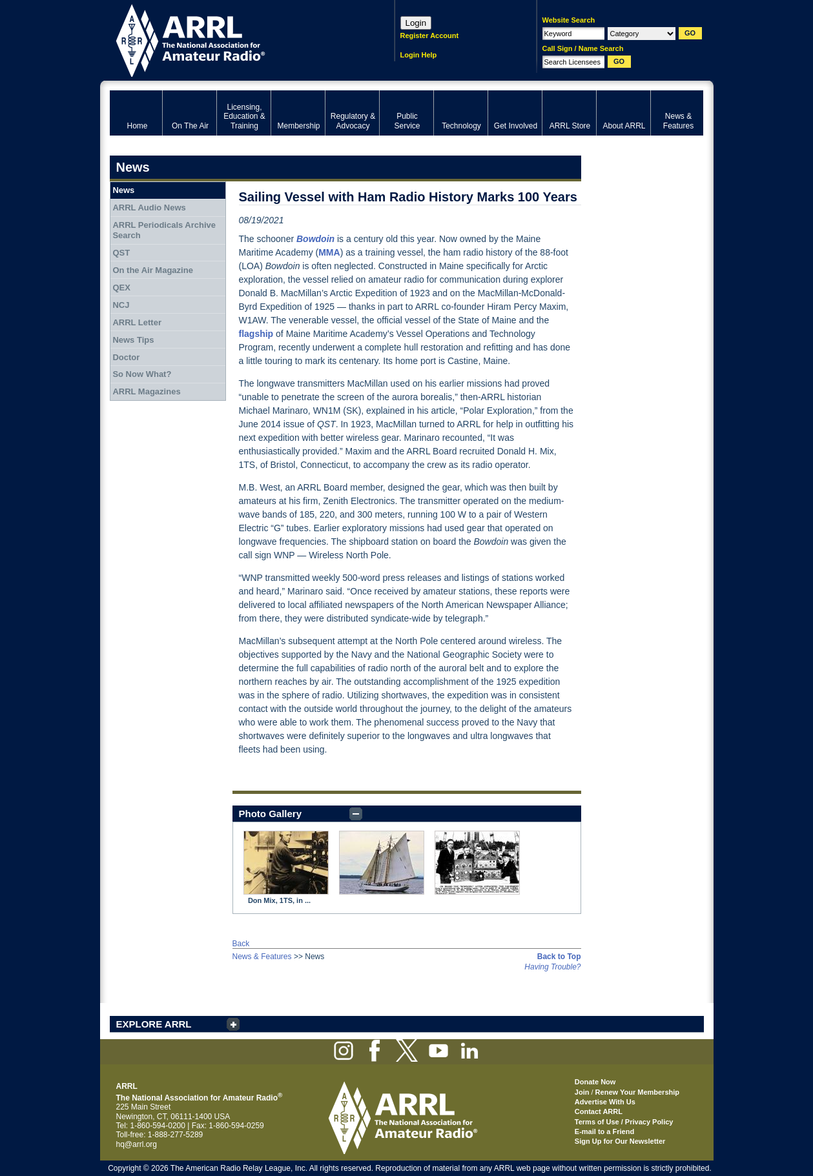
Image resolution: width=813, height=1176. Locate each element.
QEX (121, 287)
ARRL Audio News (148, 207)
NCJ (120, 305)
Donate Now (595, 1082)
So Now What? (141, 374)
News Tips (133, 340)
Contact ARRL (599, 1111)
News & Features (262, 956)
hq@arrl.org (137, 1144)
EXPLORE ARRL (154, 1024)
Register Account (429, 35)
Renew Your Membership (637, 1092)
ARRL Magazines (146, 391)
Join (582, 1092)
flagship (256, 334)
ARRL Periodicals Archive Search (164, 230)
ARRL (235, 39)
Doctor (125, 357)
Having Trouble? (552, 966)
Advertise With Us (605, 1102)
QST (121, 253)
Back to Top (559, 956)
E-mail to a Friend (604, 1131)
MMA (329, 252)
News (123, 190)
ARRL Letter (136, 322)
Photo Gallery (270, 813)
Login (416, 23)
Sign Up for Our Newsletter (620, 1141)
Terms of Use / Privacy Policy (624, 1122)
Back (241, 943)
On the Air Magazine (152, 270)
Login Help (418, 55)
